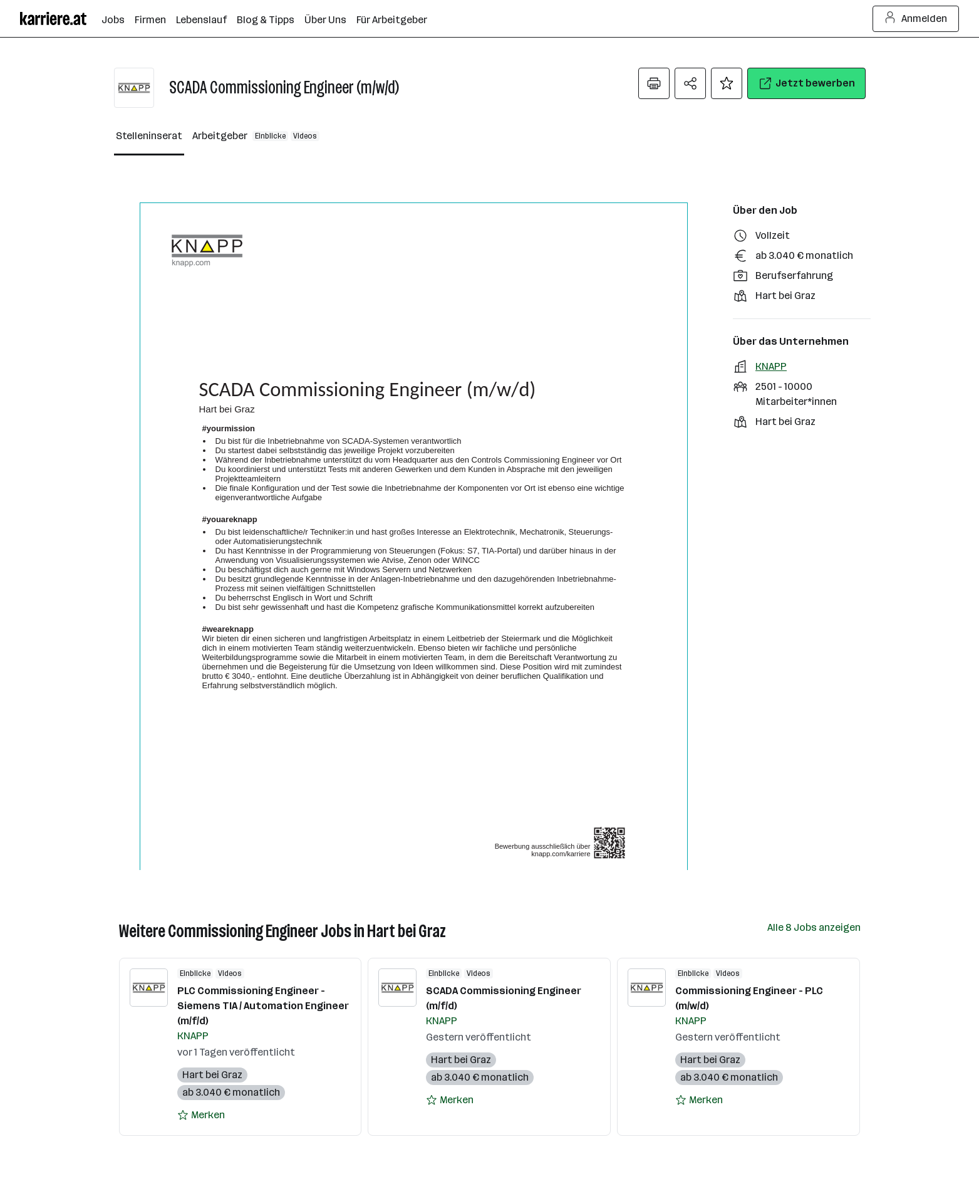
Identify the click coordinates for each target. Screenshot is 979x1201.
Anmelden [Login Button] (916, 18)
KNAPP (771, 366)
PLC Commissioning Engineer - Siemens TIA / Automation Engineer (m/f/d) (263, 1006)
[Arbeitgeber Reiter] (255, 136)
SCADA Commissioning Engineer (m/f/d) (503, 998)
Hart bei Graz (212, 1075)
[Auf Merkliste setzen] (726, 83)
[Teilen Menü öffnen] (690, 83)
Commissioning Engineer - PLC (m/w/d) (749, 998)
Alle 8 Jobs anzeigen (814, 927)
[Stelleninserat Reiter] (149, 136)
